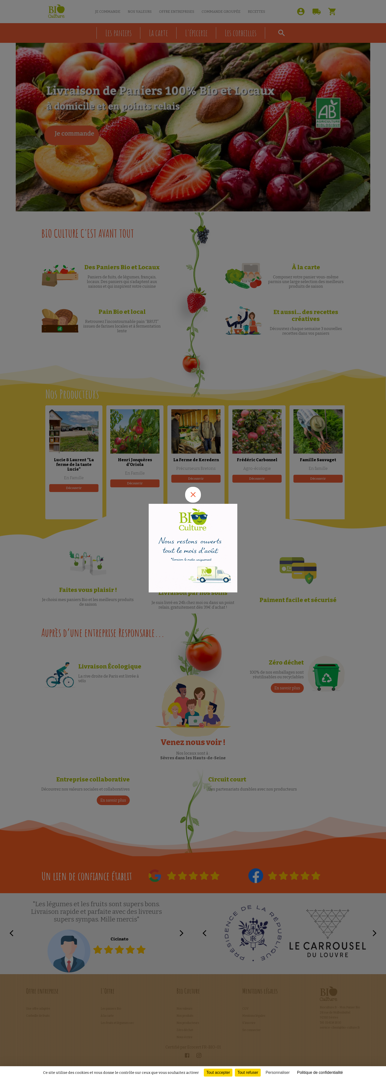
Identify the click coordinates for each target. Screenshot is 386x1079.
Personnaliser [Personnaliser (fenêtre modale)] (278, 1072)
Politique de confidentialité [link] (320, 1072)
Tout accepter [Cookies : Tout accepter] (218, 1072)
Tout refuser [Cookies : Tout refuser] (247, 1072)
